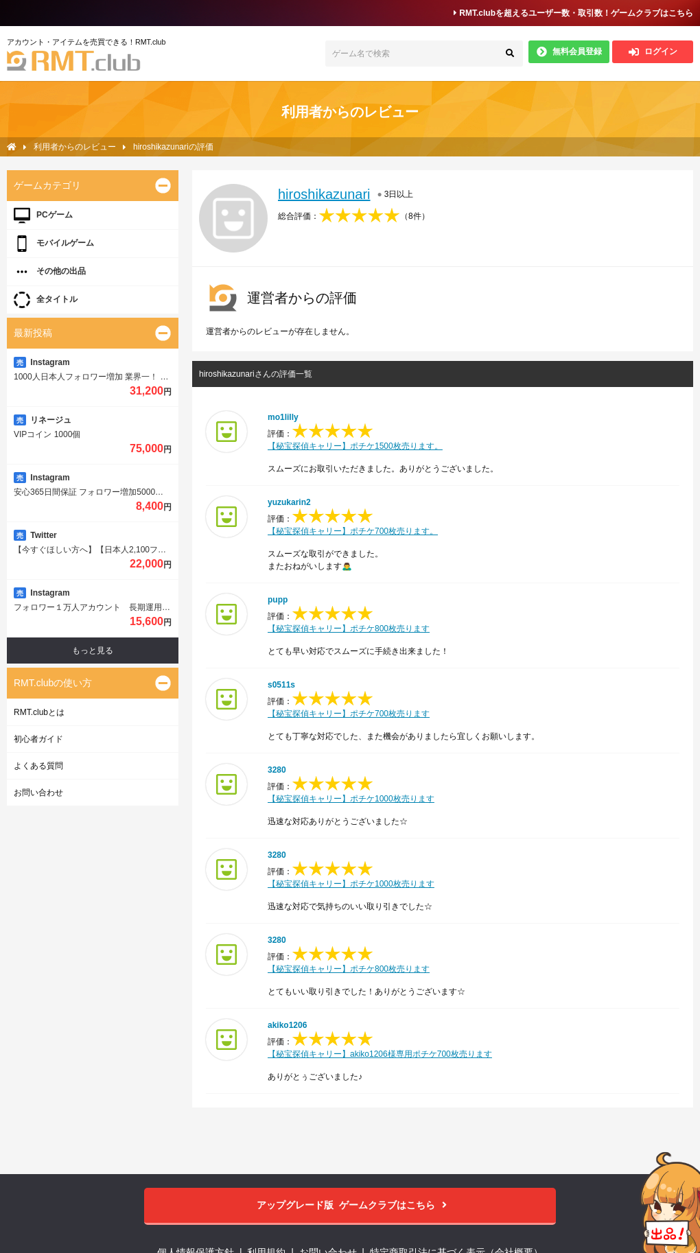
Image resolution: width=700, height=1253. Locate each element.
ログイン (653, 52)
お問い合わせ (38, 792)
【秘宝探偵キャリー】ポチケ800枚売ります (349, 628)
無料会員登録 (569, 52)
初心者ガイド (38, 739)
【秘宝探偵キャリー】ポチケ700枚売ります (349, 713)
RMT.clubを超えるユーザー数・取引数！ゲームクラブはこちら (573, 13)
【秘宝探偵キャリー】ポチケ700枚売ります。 (353, 531)
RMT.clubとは (39, 712)
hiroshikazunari (324, 194)
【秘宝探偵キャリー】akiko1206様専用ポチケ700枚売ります (380, 1054)
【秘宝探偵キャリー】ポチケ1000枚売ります (351, 799)
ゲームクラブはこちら (350, 1205)
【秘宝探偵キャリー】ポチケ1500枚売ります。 (355, 446)
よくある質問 (38, 766)
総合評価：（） (354, 216)
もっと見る (92, 650)
